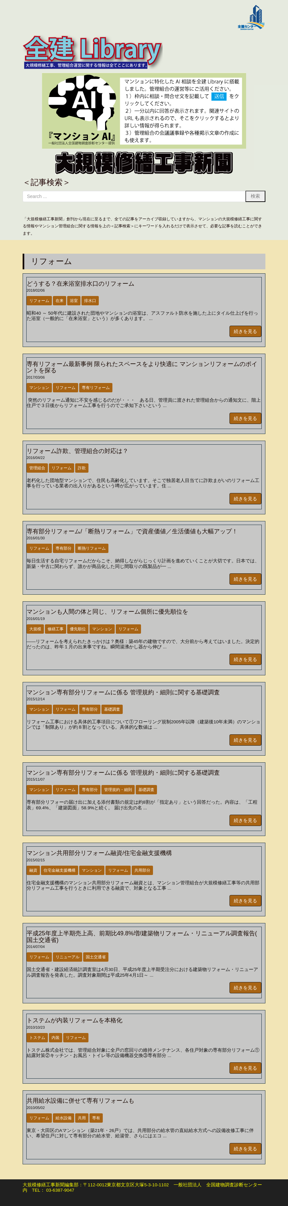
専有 (96, 1118)
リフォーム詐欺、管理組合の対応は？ (77, 451)
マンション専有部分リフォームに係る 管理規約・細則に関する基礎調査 (123, 692)
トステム (37, 1037)
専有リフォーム (96, 387)
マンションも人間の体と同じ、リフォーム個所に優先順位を (107, 611)
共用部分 (142, 870)
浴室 (74, 300)
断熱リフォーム (92, 548)
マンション (39, 387)
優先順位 (78, 629)
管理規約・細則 (118, 789)
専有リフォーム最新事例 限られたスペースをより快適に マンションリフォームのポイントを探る (142, 367)
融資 (33, 870)
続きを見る (245, 331)
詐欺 (82, 468)
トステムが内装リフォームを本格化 (74, 1020)
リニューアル (67, 957)
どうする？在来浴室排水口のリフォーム (80, 283)
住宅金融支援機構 (59, 870)
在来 (60, 300)
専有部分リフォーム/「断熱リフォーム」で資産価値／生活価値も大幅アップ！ (132, 531)
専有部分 (64, 548)
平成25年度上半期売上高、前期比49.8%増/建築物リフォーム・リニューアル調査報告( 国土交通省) (142, 936)
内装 (56, 1037)
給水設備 (64, 1118)
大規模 (35, 629)
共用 (82, 1118)
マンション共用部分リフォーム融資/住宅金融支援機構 (99, 853)
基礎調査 (112, 709)
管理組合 (37, 468)
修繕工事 (56, 629)
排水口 (90, 300)
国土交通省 (96, 957)
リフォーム (39, 300)
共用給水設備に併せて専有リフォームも (80, 1100)
